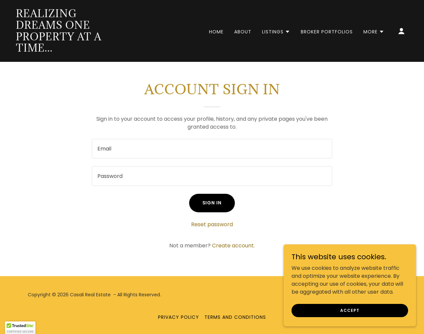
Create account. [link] (233, 245)
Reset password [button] (212, 224)
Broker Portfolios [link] (327, 31)
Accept (349, 310)
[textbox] (212, 148)
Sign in (212, 202)
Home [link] (216, 31)
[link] (71, 50)
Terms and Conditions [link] (235, 317)
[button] (276, 32)
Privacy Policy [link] (178, 317)
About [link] (242, 31)
